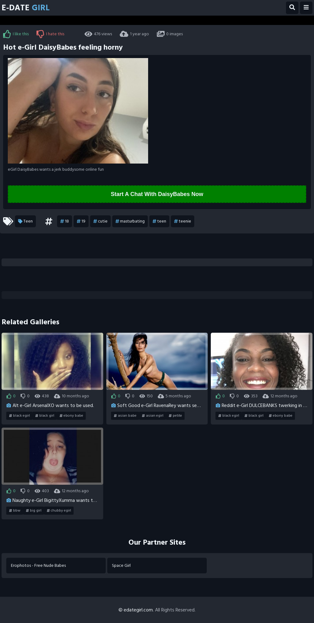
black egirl (19, 416)
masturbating (130, 221)
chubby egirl (59, 511)
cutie (100, 221)
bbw (15, 511)
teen (159, 221)
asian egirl (152, 416)
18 (64, 221)
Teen (25, 221)
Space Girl (121, 565)
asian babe (125, 416)
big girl (33, 511)
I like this (16, 34)
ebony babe (71, 416)
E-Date (26, 8)
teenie (182, 221)
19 (81, 221)
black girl (44, 416)
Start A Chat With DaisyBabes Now (157, 194)
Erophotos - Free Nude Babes (38, 565)
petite (175, 416)
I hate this (50, 34)
